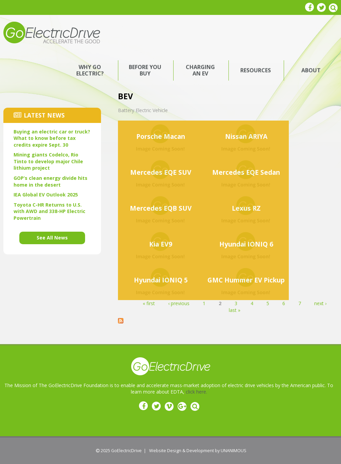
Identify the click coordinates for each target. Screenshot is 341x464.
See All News (52, 237)
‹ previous (178, 303)
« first (149, 303)
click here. (196, 391)
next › (320, 303)
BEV (125, 96)
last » (234, 310)
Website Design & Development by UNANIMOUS (197, 451)
